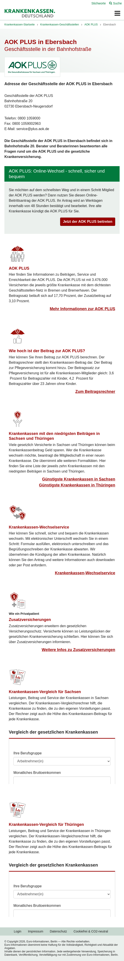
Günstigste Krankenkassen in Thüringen (77, 485)
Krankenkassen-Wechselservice (39, 527)
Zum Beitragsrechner (95, 391)
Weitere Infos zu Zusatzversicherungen (78, 650)
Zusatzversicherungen (30, 619)
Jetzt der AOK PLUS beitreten (87, 221)
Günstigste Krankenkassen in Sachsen (78, 479)
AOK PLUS (19, 268)
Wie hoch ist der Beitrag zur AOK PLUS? (47, 351)
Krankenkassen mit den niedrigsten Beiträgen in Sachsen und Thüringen (54, 436)
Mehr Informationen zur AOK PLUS (82, 309)
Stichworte (98, 3)
